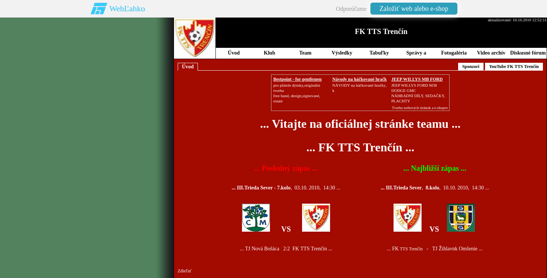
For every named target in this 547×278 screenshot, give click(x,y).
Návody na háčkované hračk (359, 79)
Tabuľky (379, 53)
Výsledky (342, 53)
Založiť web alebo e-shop (413, 8)
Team (305, 53)
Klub (269, 53)
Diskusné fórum (528, 53)
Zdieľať (185, 271)
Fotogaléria (454, 53)
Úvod (234, 53)
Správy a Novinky (416, 54)
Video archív (491, 53)
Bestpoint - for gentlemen (297, 79)
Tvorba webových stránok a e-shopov (420, 108)
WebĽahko (127, 8)
